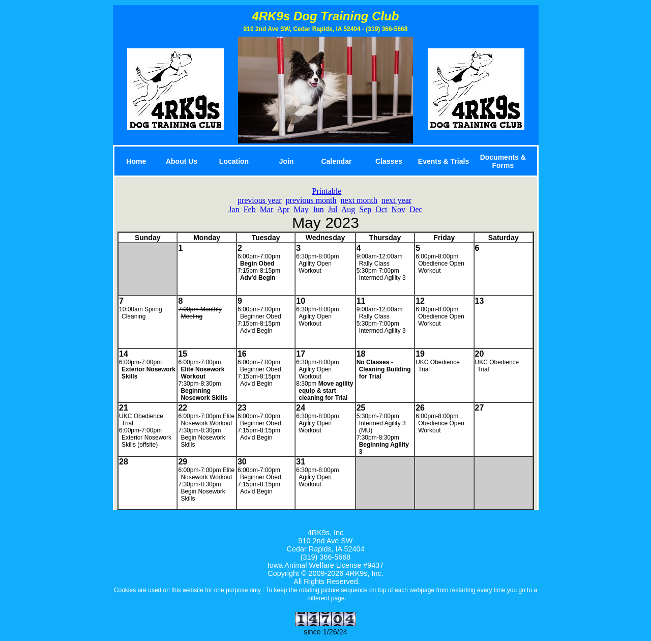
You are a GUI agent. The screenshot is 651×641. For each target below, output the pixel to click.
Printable (327, 191)
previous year (260, 200)
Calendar (336, 161)
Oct (381, 209)
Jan (233, 209)
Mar (267, 209)
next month (359, 200)
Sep (365, 209)
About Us (181, 161)
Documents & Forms (503, 161)
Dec (416, 209)
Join (286, 161)
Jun (318, 209)
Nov (398, 209)
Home (136, 161)
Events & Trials (443, 161)
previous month (311, 200)
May (300, 209)
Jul (333, 209)
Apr (283, 209)
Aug (348, 209)
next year (396, 200)
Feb (250, 209)
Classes (388, 161)
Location (234, 161)
